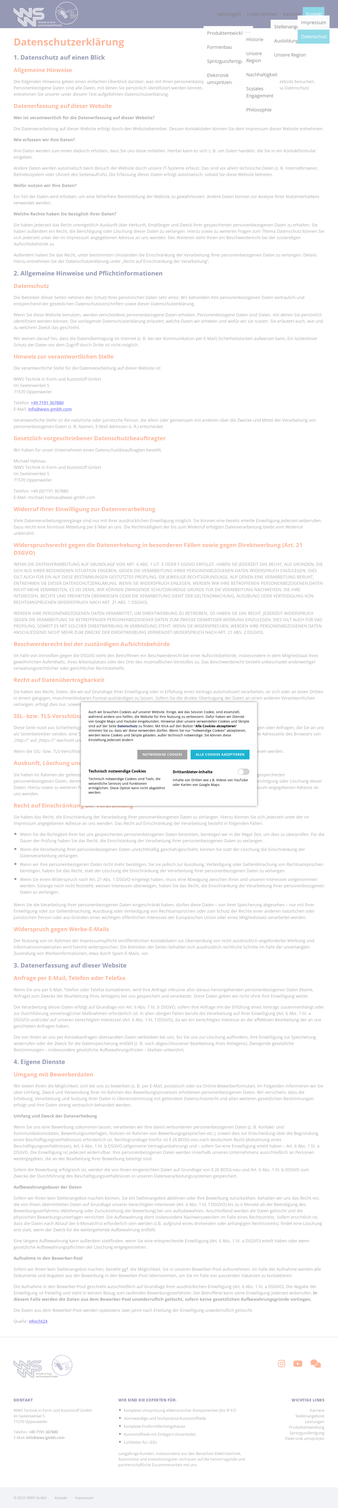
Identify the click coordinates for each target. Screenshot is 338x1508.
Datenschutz (127, 726)
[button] (162, 754)
